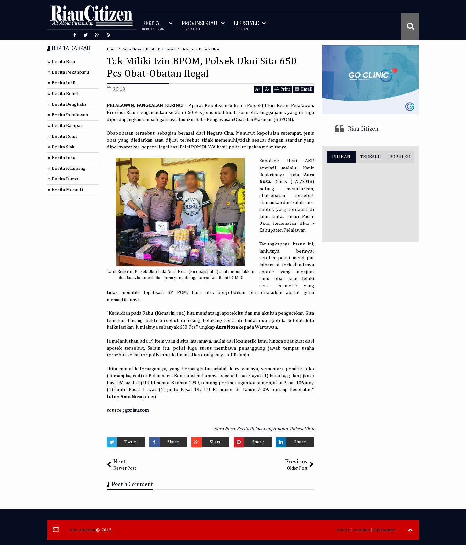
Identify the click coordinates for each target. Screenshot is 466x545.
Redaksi (361, 530)
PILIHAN (341, 156)
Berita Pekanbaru (70, 72)
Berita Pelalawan (254, 428)
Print (282, 89)
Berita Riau (63, 61)
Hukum (280, 428)
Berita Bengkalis (69, 104)
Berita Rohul (65, 93)
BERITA (153, 26)
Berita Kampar (67, 125)
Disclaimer (384, 530)
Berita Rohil (64, 136)
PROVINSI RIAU (199, 26)
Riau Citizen (363, 129)
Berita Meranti (67, 189)
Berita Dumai (66, 179)
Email (303, 89)
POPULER (399, 156)
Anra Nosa (224, 428)
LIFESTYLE (246, 26)
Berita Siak (63, 147)
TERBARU (370, 156)
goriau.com (137, 410)
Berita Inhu (64, 157)
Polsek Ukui (302, 428)
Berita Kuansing (68, 168)
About (343, 530)
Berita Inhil (64, 83)
